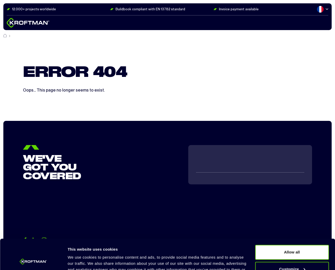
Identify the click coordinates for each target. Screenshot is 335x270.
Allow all (292, 222)
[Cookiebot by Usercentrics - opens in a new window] (33, 260)
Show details (80, 260)
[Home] (5, 36)
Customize (292, 239)
